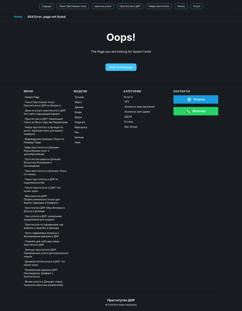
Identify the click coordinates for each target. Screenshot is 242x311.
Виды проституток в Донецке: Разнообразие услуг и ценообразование (41, 151)
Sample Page (32, 97)
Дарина (79, 107)
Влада (78, 112)
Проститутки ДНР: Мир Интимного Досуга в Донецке (44, 209)
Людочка (80, 122)
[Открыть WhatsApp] (195, 111)
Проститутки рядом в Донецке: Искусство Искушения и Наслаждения (42, 162)
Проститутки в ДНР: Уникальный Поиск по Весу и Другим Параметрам (46, 120)
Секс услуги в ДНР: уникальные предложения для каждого (43, 218)
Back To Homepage (121, 67)
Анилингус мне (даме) (137, 111)
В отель (129, 121)
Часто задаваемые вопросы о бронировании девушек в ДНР (41, 234)
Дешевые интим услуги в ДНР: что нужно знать (44, 263)
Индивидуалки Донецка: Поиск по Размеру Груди (44, 141)
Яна (77, 132)
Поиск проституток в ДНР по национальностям (41, 181)
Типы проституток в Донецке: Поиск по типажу (45, 172)
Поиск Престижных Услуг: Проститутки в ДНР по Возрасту (42, 104)
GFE (127, 101)
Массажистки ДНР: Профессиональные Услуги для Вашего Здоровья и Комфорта (42, 199)
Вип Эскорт (131, 126)
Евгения (79, 137)
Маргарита (81, 127)
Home (18, 16)
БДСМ (128, 116)
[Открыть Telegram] (195, 99)
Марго (78, 102)
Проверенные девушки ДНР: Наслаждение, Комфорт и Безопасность (41, 273)
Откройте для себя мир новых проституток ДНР (41, 243)
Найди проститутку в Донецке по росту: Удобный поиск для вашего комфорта (43, 130)
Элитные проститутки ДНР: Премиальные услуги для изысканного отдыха (46, 253)
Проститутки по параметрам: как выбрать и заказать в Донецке (43, 226)
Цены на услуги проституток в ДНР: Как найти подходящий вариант (45, 112)
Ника (77, 142)
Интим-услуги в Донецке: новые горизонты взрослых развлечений (43, 283)
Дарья (78, 117)
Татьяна (79, 97)
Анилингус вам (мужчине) (140, 106)
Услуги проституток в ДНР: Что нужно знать (42, 189)
